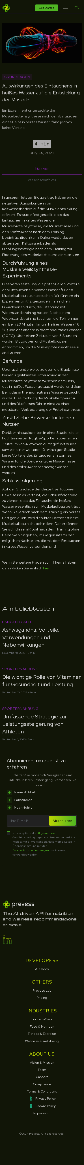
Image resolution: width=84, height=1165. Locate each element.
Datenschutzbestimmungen (31, 850)
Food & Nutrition (42, 1026)
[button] (65, 8)
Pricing (42, 998)
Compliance (42, 1084)
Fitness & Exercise (42, 1034)
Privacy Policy (45, 1099)
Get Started (46, 8)
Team (42, 1070)
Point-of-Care (42, 1019)
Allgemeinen (46, 833)
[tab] (42, 169)
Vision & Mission (42, 1063)
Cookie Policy (46, 1106)
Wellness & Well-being (42, 1041)
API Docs (42, 969)
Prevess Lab (42, 990)
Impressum (42, 1113)
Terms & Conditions (42, 1091)
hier (46, 568)
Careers (42, 1077)
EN (77, 7)
